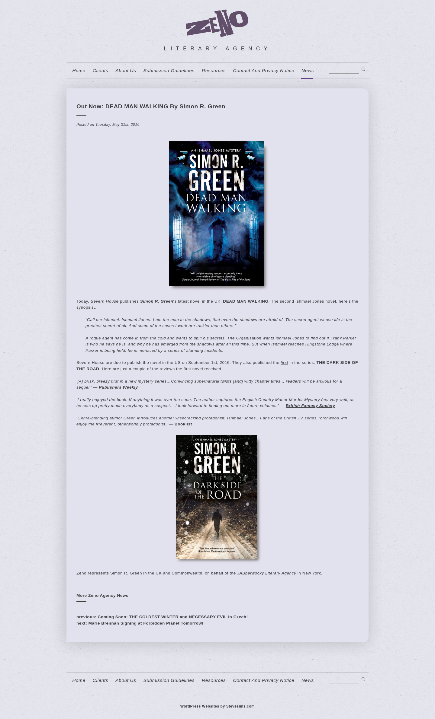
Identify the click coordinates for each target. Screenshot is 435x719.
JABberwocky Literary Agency (266, 573)
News (307, 70)
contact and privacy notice (263, 70)
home (78, 70)
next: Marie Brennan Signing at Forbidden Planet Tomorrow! (140, 623)
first (284, 362)
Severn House (105, 301)
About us (125, 70)
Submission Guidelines (169, 70)
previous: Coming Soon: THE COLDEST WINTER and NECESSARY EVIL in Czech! (162, 617)
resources (214, 70)
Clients (100, 70)
